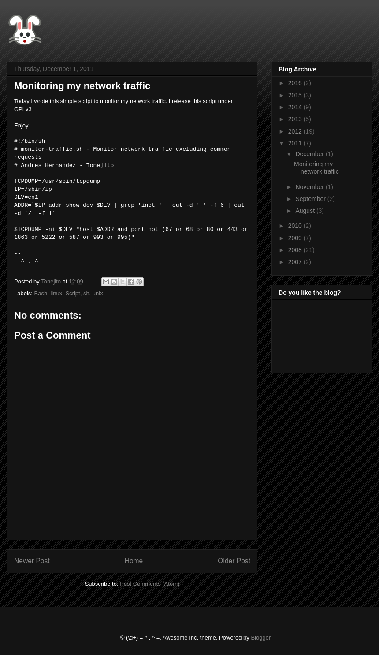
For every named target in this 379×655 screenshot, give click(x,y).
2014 (296, 107)
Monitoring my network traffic (316, 167)
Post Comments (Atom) (149, 584)
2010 (296, 225)
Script (72, 293)
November (310, 186)
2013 (296, 119)
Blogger (260, 637)
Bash (41, 293)
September (311, 198)
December (310, 153)
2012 (296, 131)
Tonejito (51, 281)
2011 (296, 143)
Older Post (234, 561)
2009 (296, 238)
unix (98, 293)
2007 (296, 261)
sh (86, 293)
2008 (296, 249)
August (305, 210)
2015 (296, 95)
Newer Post (32, 561)
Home (134, 561)
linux (56, 293)
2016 (296, 82)
